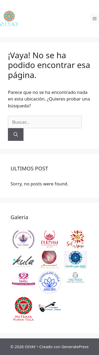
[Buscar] (15, 134)
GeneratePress (75, 346)
